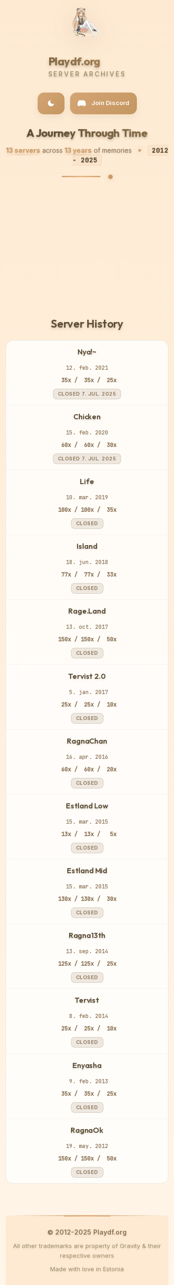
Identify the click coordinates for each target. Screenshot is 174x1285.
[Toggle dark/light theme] (51, 103)
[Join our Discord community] (103, 103)
